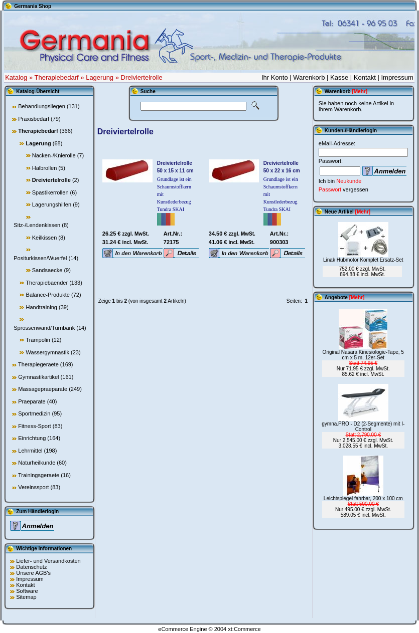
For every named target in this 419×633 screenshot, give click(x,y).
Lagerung (99, 77)
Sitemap (26, 597)
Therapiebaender (47, 283)
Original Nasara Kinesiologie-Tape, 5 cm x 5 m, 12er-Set (363, 354)
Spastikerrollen (50, 192)
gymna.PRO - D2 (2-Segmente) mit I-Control (363, 426)
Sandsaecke (47, 270)
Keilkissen (44, 238)
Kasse (339, 77)
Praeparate (31, 401)
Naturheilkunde (36, 463)
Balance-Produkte (48, 295)
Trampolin (38, 340)
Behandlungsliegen (41, 106)
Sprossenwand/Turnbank (44, 328)
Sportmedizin (34, 413)
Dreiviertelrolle (142, 77)
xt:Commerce (244, 629)
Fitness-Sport (34, 426)
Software (27, 591)
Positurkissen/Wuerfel (40, 258)
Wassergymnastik (47, 352)
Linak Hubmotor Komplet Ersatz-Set (363, 260)
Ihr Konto (274, 77)
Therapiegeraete (38, 364)
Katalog (16, 77)
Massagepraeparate (42, 389)
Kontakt (365, 77)
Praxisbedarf (33, 119)
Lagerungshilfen (51, 204)
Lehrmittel (30, 451)
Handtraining (41, 307)
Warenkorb (309, 77)
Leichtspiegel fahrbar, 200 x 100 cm (363, 498)
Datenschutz (31, 567)
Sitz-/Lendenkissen (37, 225)
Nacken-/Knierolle (54, 155)
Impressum (397, 77)
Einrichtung (32, 438)
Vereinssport (33, 487)
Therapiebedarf (57, 77)
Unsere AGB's (33, 573)
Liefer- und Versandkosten (48, 561)
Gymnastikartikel (38, 377)
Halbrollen (44, 168)
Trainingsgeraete (38, 475)
